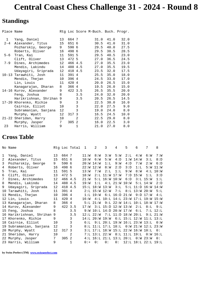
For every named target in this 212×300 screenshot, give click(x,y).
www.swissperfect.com (43, 291)
